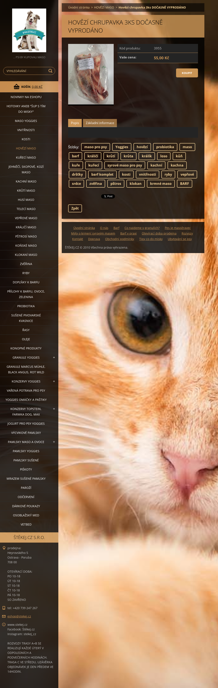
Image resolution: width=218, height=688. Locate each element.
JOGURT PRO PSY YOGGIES (26, 423)
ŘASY (26, 330)
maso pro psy (95, 147)
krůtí (111, 156)
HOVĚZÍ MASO (26, 148)
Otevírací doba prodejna (159, 233)
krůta (128, 156)
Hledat (51, 71)
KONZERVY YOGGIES (26, 381)
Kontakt (77, 239)
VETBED (26, 524)
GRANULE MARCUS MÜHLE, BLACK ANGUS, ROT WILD (26, 369)
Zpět (75, 208)
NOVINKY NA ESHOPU (26, 97)
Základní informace (100, 123)
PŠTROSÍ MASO (26, 236)
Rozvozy (187, 233)
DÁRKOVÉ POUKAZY (26, 506)
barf (75, 156)
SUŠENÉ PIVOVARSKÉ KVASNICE (26, 318)
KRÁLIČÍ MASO (26, 227)
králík (147, 156)
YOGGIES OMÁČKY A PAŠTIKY (26, 400)
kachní (156, 165)
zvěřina (95, 183)
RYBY (26, 273)
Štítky (73, 147)
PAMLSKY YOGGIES (26, 451)
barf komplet (102, 174)
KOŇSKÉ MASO (26, 245)
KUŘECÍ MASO (26, 157)
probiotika (165, 147)
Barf (116, 228)
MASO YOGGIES (26, 121)
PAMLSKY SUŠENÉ (26, 460)
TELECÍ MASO (26, 209)
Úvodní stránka (79, 7)
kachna (177, 165)
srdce (76, 183)
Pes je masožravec (178, 228)
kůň (179, 156)
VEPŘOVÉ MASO (26, 218)
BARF (184, 183)
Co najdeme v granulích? (142, 228)
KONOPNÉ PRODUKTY (26, 348)
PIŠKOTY (26, 469)
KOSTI (26, 139)
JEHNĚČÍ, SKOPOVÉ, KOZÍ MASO (26, 169)
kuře (76, 165)
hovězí (142, 147)
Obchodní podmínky (119, 239)
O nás (104, 228)
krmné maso (161, 183)
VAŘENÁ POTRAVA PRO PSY (26, 390)
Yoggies (121, 147)
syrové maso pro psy (125, 165)
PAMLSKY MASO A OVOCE (26, 442)
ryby (168, 174)
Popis (75, 123)
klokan (136, 183)
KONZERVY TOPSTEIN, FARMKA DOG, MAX (26, 411)
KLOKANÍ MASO (26, 255)
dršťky (77, 174)
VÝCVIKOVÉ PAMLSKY (26, 433)
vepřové (187, 174)
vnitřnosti (147, 174)
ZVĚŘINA (26, 264)
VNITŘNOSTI (26, 130)
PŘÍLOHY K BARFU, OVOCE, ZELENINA (26, 294)
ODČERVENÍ (26, 497)
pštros (115, 183)
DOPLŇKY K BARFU (26, 282)
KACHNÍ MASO (26, 181)
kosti (126, 174)
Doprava (94, 239)
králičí (92, 156)
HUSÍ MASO (26, 200)
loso (163, 156)
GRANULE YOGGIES (26, 357)
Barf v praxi (128, 233)
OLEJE (26, 339)
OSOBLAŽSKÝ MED (26, 515)
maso (187, 147)
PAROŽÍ (26, 488)
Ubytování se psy (180, 239)
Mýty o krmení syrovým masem (93, 233)
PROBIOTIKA (26, 306)
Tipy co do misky (151, 239)
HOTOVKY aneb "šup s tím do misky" (26, 109)
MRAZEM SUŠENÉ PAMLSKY (26, 479)
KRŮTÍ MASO (26, 190)
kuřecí (93, 165)
